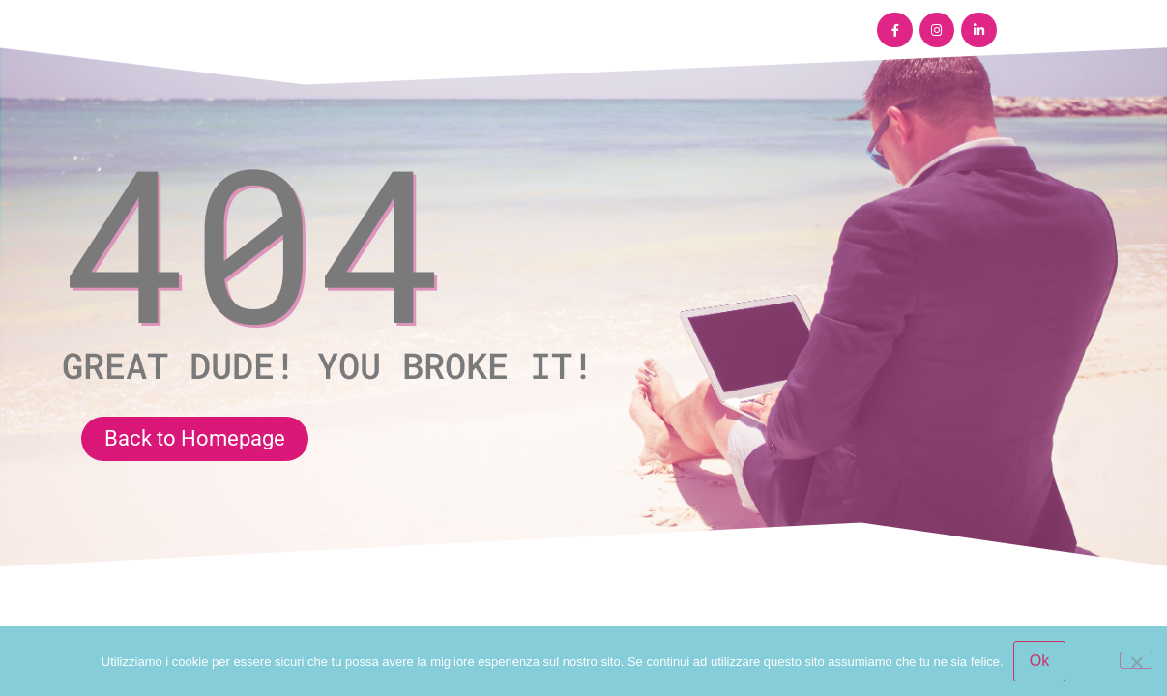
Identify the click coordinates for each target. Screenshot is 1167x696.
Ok (1039, 660)
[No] (1136, 660)
